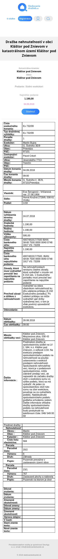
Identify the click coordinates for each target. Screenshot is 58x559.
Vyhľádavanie (48, 19)
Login (38, 19)
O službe (11, 18)
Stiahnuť (30, 111)
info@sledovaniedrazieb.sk (32, 547)
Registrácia (25, 18)
